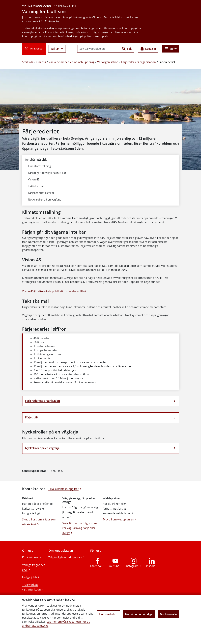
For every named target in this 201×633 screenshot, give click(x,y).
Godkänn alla (168, 614)
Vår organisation (107, 62)
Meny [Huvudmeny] (171, 49)
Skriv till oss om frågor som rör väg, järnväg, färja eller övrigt (79, 528)
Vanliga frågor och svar (33, 567)
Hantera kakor (108, 614)
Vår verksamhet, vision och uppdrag (71, 62)
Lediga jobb (29, 577)
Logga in (148, 49)
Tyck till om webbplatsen (118, 519)
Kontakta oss (30, 557)
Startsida (28, 62)
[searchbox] (98, 49)
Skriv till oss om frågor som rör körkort (39, 522)
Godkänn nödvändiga (139, 614)
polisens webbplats (96, 36)
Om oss (41, 62)
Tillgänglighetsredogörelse (65, 557)
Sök (127, 49)
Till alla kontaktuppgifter (63, 489)
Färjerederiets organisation (138, 62)
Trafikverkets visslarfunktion (31, 587)
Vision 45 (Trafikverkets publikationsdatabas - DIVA (54, 291)
